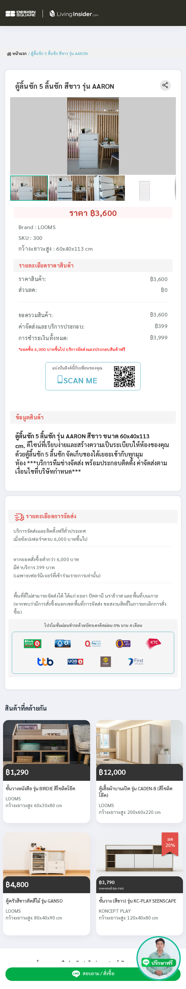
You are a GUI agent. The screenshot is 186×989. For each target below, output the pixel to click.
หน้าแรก (17, 53)
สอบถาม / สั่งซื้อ (93, 974)
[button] (169, 103)
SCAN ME (80, 380)
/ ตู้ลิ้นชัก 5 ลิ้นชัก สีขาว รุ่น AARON (58, 53)
